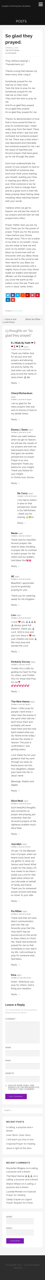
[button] (41, 4)
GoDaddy (27, 1268)
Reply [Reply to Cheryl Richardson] (14, 419)
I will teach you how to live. (20, 1139)
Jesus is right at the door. (19, 1148)
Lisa (13, 615)
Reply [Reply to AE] (14, 605)
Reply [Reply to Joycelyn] (14, 901)
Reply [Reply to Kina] (14, 994)
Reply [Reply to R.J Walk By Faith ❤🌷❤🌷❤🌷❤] (14, 383)
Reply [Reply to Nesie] (14, 566)
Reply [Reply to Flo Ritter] (14, 964)
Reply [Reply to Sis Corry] (20, 523)
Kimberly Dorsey (20, 661)
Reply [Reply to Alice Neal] (14, 834)
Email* (20, 1231)
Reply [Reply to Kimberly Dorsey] (14, 691)
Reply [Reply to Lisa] (14, 651)
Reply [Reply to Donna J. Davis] (14, 483)
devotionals (17, 311)
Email (8, 1060)
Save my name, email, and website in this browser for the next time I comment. (23, 1087)
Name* (20, 1220)
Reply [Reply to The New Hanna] (14, 790)
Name (8, 1047)
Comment (11, 1019)
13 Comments (10, 53)
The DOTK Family (12, 50)
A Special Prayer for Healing (20, 1144)
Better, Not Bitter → (34, 319)
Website (9, 1073)
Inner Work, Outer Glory (18, 1135)
